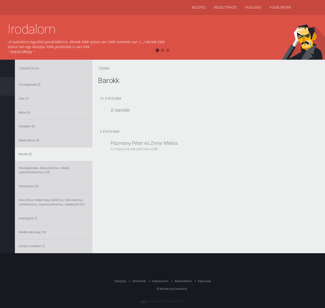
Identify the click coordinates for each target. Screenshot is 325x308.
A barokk (120, 110)
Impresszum (160, 281)
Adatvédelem (183, 281)
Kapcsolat (204, 281)
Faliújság (253, 7)
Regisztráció (225, 7)
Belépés (199, 7)
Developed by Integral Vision (167, 301)
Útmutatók (139, 281)
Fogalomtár (280, 7)
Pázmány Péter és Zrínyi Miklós (144, 143)
